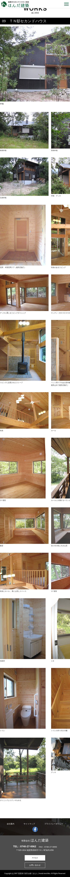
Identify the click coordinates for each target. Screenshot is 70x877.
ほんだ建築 (35, 840)
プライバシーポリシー (53, 824)
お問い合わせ (35, 865)
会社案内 (10, 824)
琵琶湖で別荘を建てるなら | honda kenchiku (34, 873)
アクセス (35, 858)
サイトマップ (29, 824)
